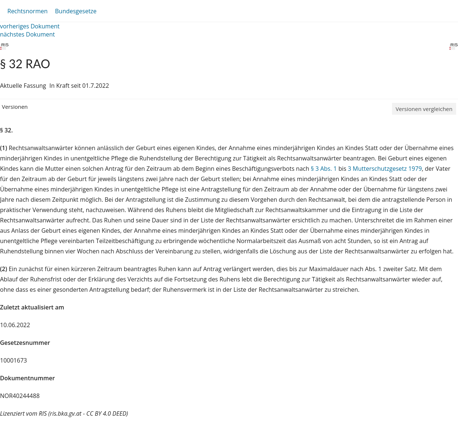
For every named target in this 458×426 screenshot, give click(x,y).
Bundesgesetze (76, 11)
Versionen (15, 106)
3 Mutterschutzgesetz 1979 (385, 168)
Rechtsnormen (27, 11)
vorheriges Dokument (30, 26)
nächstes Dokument (27, 34)
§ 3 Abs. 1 (324, 168)
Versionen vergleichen (424, 108)
